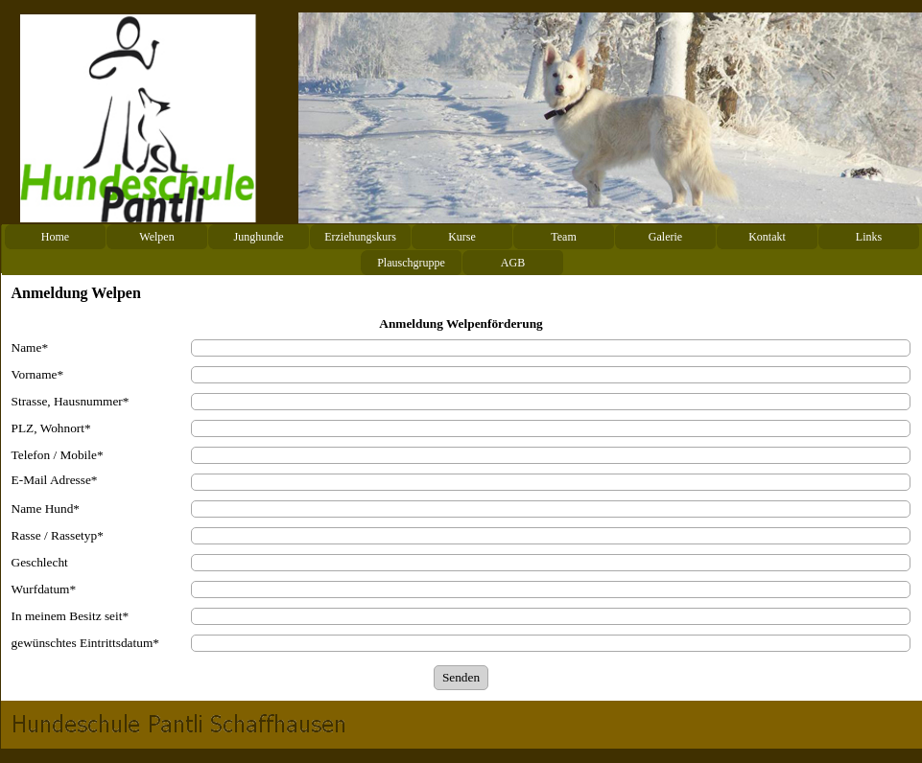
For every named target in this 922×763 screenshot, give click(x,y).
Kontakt (767, 236)
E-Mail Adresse (55, 480)
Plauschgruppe (411, 262)
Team (563, 236)
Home (55, 236)
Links (869, 236)
